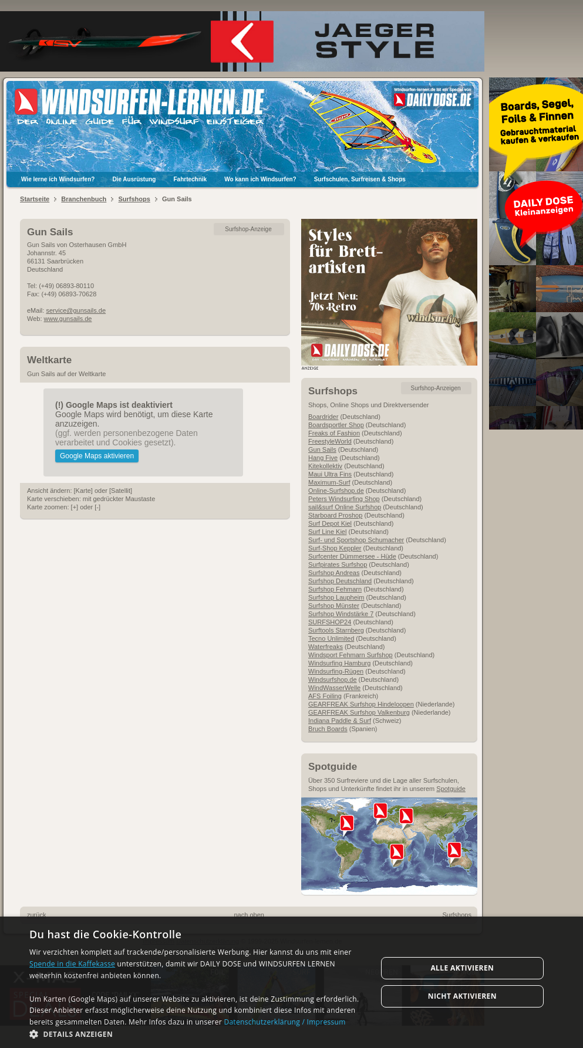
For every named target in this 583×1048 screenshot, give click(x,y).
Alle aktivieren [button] (462, 968)
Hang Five (323, 457)
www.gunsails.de (68, 318)
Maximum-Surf (329, 482)
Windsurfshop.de (332, 679)
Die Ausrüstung (134, 179)
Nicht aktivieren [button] (462, 996)
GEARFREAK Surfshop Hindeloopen (361, 704)
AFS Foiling (325, 695)
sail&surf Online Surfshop (344, 507)
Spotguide (451, 788)
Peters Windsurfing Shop (344, 498)
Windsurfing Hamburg (339, 663)
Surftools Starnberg (336, 630)
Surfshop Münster (333, 605)
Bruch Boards (328, 728)
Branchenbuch (83, 198)
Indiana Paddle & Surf (339, 720)
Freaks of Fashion (334, 433)
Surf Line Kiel (327, 531)
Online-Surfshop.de (336, 490)
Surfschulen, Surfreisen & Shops (360, 179)
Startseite (34, 198)
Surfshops (134, 198)
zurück (36, 914)
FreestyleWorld (330, 441)
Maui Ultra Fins (330, 474)
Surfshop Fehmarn (335, 589)
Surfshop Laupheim (336, 597)
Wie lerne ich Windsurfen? (58, 179)
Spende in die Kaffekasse (72, 964)
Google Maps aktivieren (97, 456)
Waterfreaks (325, 646)
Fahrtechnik (190, 179)
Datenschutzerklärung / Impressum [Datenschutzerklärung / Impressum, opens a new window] (284, 1022)
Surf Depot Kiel (330, 523)
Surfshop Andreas (333, 572)
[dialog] (291, 982)
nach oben (249, 914)
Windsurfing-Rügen (335, 671)
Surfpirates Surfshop (337, 564)
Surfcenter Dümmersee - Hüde (352, 556)
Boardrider (323, 416)
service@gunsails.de (76, 310)
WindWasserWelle (334, 687)
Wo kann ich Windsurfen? (260, 179)
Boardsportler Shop (336, 424)
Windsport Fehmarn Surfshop (350, 654)
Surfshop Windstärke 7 (340, 613)
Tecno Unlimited (331, 638)
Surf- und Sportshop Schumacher (356, 539)
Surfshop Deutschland (340, 580)
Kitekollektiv (325, 465)
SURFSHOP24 (329, 622)
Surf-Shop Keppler (335, 548)
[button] (197, 1033)
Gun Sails (322, 449)
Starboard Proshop (335, 515)
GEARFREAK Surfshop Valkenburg (359, 712)
